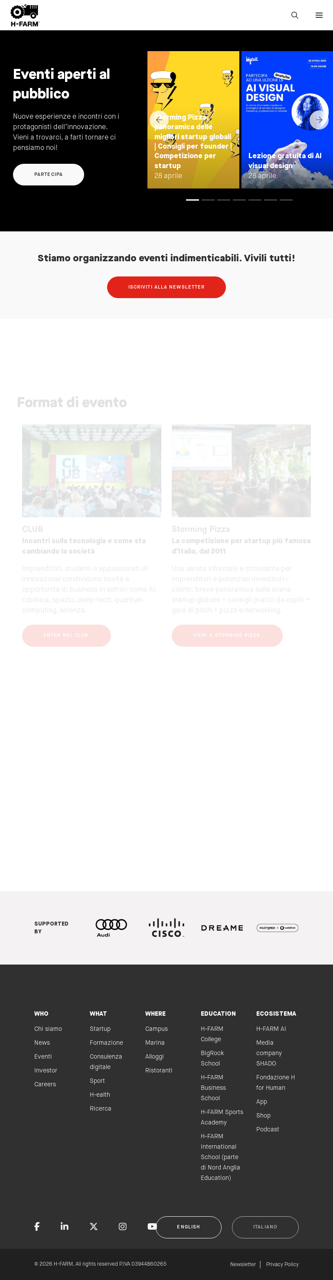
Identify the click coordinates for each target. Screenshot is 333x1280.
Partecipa (48, 174)
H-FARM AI (271, 1029)
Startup (100, 1029)
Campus (156, 1029)
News (42, 1043)
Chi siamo (48, 1029)
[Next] (319, 120)
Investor (45, 1071)
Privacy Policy (282, 1264)
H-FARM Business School (213, 1088)
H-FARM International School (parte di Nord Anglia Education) (220, 1157)
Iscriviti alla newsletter (166, 287)
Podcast (267, 1130)
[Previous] (159, 120)
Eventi (43, 1057)
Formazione (106, 1043)
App (261, 1102)
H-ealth (100, 1095)
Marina (155, 1043)
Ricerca (100, 1109)
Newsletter (243, 1264)
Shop (263, 1116)
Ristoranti (159, 1071)
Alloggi (154, 1057)
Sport (97, 1081)
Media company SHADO (269, 1053)
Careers (45, 1085)
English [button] (188, 1227)
